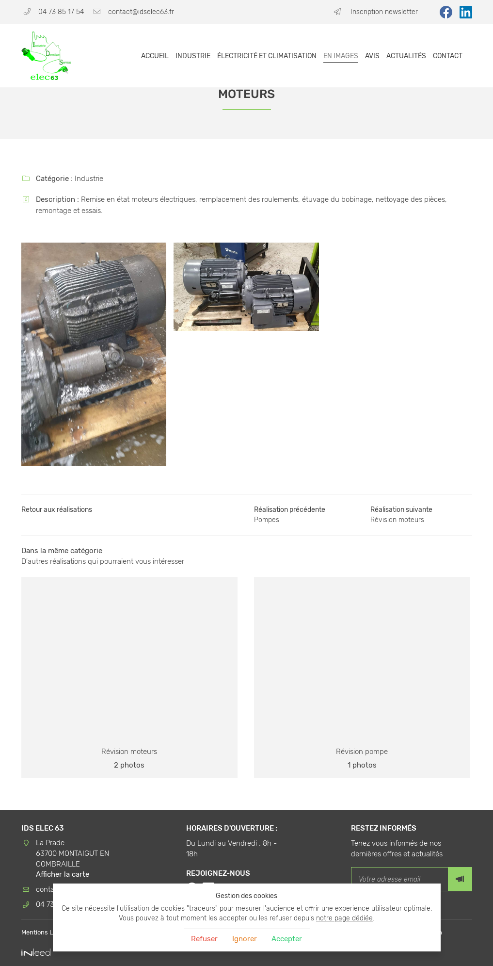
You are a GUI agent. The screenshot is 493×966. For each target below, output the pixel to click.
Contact (447, 56)
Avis (372, 56)
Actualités (406, 56)
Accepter (286, 938)
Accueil (155, 56)
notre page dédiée (344, 918)
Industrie (192, 56)
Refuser (204, 938)
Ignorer (244, 938)
